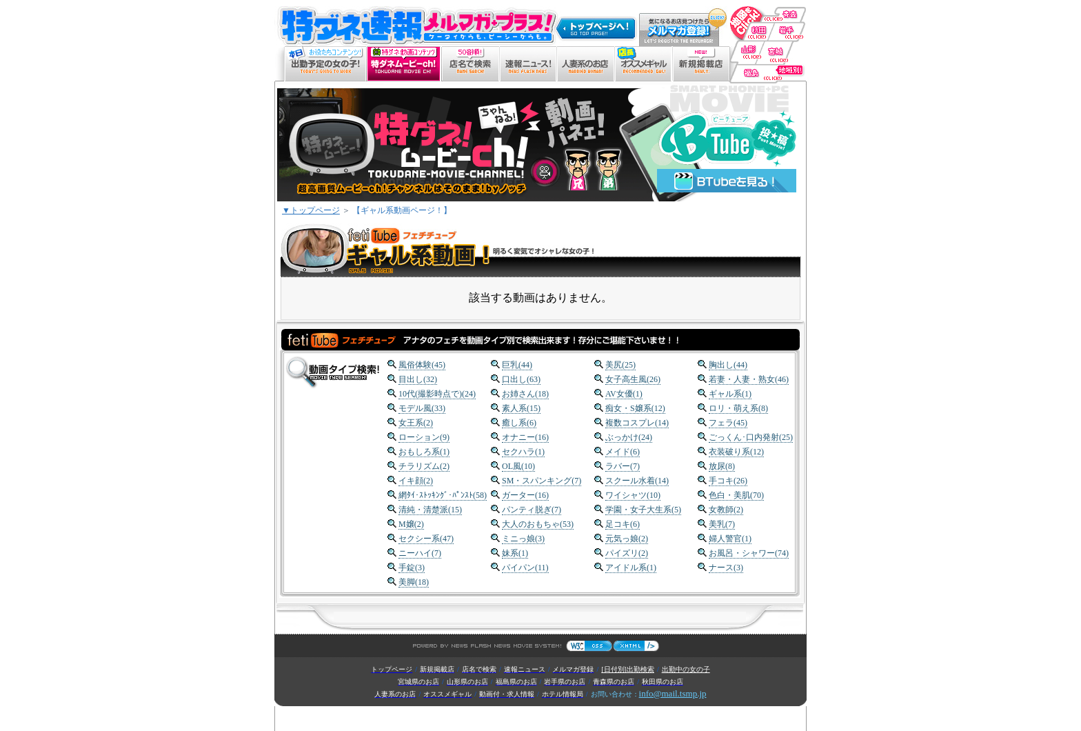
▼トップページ (311, 210)
